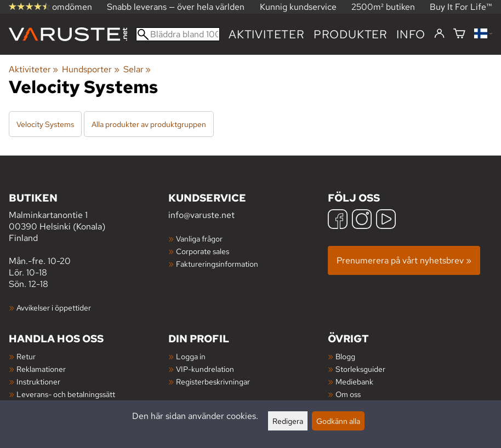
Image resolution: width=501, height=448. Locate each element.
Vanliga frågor (199, 238)
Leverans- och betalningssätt (65, 394)
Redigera (287, 421)
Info (410, 34)
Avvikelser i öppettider (53, 307)
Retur (26, 356)
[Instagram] (362, 220)
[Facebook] (338, 220)
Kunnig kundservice (298, 7)
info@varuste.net (201, 215)
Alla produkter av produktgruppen (149, 124)
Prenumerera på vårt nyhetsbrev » (404, 260)
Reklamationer (41, 369)
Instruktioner (38, 381)
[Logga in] (439, 34)
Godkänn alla (338, 421)
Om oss (348, 394)
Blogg (345, 356)
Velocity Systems (45, 124)
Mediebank (354, 381)
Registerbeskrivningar (213, 381)
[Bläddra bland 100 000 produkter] (178, 34)
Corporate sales (202, 251)
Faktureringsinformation (217, 264)
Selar (137, 69)
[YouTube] (386, 220)
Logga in (191, 356)
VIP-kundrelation (205, 369)
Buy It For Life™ (461, 7)
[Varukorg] (459, 34)
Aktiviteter (267, 34)
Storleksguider (360, 369)
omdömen (50, 7)
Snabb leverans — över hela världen (175, 7)
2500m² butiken (383, 7)
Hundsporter (90, 69)
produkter (351, 34)
